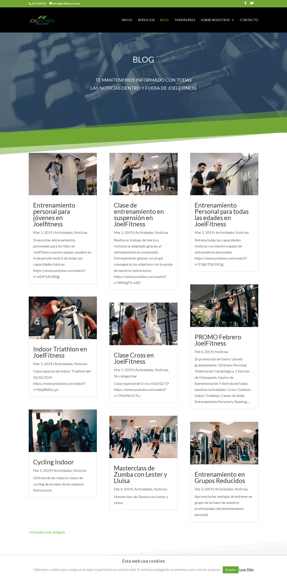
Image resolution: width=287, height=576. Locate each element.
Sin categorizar (125, 376)
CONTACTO (249, 20)
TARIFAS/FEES (184, 20)
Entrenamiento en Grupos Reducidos (220, 477)
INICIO (127, 20)
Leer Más (246, 569)
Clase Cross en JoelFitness (134, 358)
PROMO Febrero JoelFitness (218, 340)
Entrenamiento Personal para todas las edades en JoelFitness (222, 214)
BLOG (164, 20)
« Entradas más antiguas (47, 532)
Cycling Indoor (53, 462)
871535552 (39, 3)
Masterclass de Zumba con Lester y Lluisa (140, 474)
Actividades (63, 232)
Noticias (80, 232)
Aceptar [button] (230, 570)
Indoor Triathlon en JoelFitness (60, 352)
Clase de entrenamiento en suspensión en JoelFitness (139, 214)
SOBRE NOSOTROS (215, 20)
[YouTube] (251, 4)
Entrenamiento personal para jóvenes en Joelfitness (54, 214)
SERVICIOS (146, 20)
